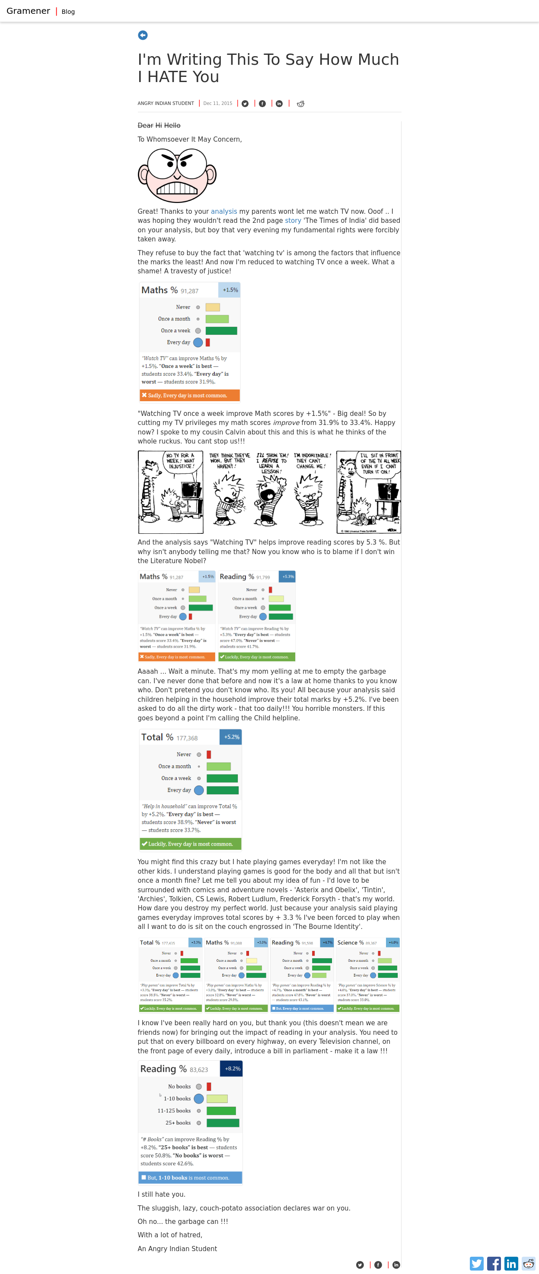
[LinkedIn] (511, 1263)
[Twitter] (476, 1263)
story (293, 221)
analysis (224, 212)
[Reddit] (528, 1263)
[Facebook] (494, 1263)
